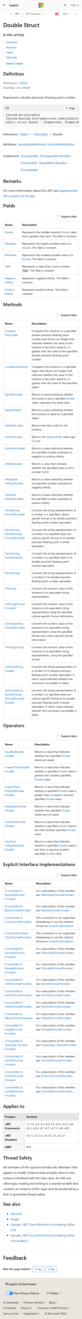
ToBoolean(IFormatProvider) (57, 895)
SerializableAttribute (31, 144)
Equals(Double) (14, 394)
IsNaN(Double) (13, 464)
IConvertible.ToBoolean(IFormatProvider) (15, 895)
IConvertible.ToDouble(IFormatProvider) (14, 968)
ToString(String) (14, 647)
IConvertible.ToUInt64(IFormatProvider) (14, 1091)
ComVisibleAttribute (60, 144)
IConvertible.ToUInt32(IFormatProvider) (14, 1076)
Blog (51, 1302)
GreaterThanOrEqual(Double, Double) (14, 791)
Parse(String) (12, 573)
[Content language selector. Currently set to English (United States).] (21, 1284)
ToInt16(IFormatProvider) (55, 984)
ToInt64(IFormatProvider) (56, 1006)
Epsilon (9, 232)
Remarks (11, 47)
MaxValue (10, 243)
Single (15, 1219)
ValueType (41, 134)
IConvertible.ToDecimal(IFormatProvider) (15, 953)
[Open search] (65, 5)
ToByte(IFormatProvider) (55, 910)
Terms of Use (11, 1313)
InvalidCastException (61, 926)
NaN (7, 266)
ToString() (10, 588)
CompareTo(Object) (16, 367)
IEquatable (46, 163)
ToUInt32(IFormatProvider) (57, 1076)
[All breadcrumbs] (6, 14)
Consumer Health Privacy (52, 1308)
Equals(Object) (13, 410)
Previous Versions (33, 1302)
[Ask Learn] (57, 14)
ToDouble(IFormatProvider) (57, 968)
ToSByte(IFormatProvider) (56, 1018)
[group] (41, 119)
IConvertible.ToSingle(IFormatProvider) (14, 1029)
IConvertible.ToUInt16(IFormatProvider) (14, 1060)
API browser (33, 13)
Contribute (9, 1308)
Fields (9, 52)
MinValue (10, 255)
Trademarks (30, 1313)
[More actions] (75, 14)
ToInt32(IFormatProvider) (56, 995)
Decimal (16, 1214)
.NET (17, 13)
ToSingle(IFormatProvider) (56, 1029)
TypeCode (52, 437)
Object (24, 134)
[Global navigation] (4, 5)
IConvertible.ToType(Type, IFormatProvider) (16, 1045)
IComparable (29, 156)
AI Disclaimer (11, 1302)
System (23, 83)
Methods (11, 57)
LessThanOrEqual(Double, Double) (14, 845)
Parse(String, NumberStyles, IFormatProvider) (15, 534)
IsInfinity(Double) (15, 448)
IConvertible (29, 163)
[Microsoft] (41, 5)
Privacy (25, 1308)
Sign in (75, 5)
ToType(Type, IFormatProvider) (59, 1045)
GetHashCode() (14, 425)
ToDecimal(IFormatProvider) (57, 953)
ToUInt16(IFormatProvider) (56, 1060)
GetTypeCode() (13, 437)
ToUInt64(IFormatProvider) (57, 1091)
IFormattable (29, 170)
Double (65, 156)
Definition (12, 42)
